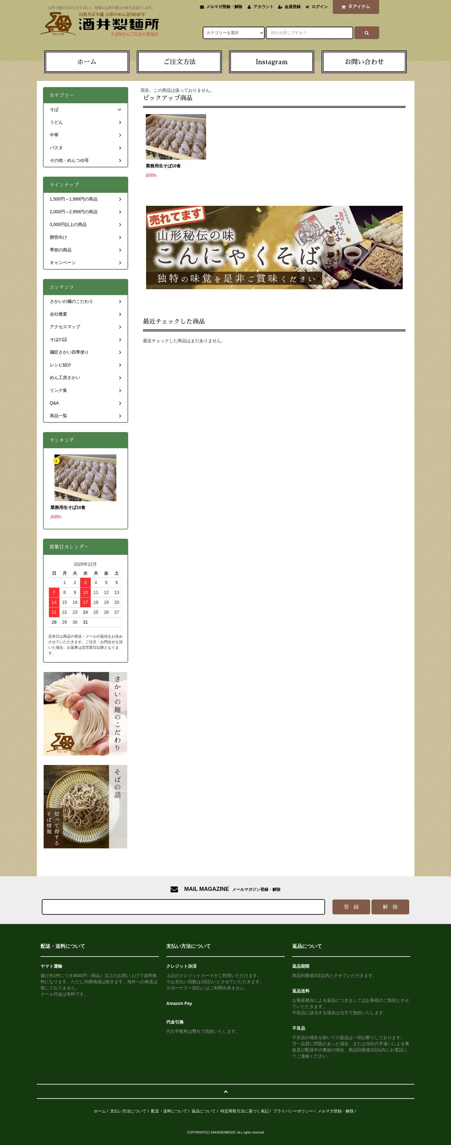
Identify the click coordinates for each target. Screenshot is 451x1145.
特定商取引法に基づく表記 (244, 1111)
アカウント (264, 6)
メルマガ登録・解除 (224, 6)
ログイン (320, 6)
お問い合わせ (364, 62)
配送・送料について (169, 1111)
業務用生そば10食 (163, 165)
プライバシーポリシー (293, 1111)
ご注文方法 (179, 62)
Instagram (272, 62)
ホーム (87, 62)
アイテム (354, 6)
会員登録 (292, 6)
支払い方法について (128, 1111)
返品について (204, 1111)
